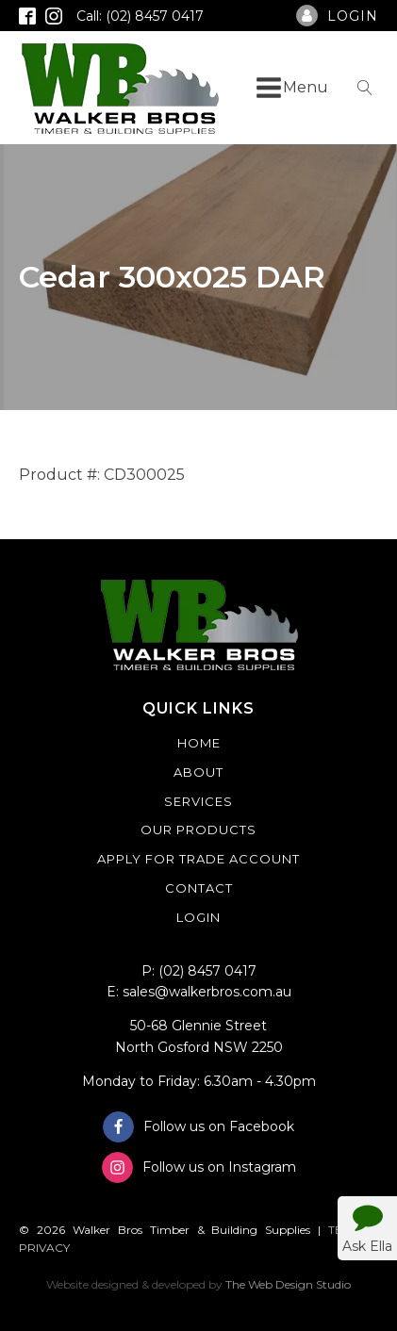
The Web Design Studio (288, 1284)
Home (199, 742)
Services (198, 801)
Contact (199, 888)
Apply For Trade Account (198, 858)
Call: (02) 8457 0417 (140, 16)
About (198, 772)
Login (198, 917)
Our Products (198, 829)
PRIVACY (44, 1248)
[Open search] (365, 87)
